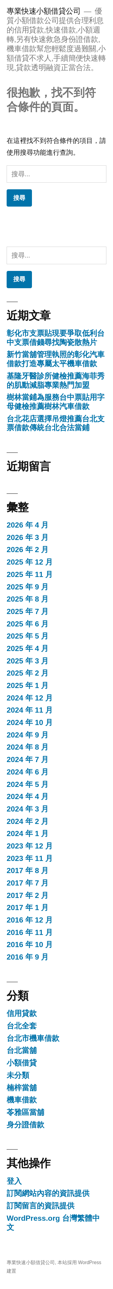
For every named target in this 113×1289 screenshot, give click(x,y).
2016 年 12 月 (30, 920)
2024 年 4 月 (28, 796)
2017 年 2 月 (28, 895)
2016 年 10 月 (30, 944)
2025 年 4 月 (28, 648)
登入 (14, 1181)
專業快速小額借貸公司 (43, 11)
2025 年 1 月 (28, 685)
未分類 (18, 1075)
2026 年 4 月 (28, 525)
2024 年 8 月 (28, 747)
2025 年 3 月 (28, 661)
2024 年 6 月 (28, 772)
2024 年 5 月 (28, 784)
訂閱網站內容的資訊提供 (48, 1193)
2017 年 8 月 (28, 870)
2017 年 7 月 (28, 883)
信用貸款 (22, 1013)
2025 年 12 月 (30, 562)
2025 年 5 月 (28, 636)
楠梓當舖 (22, 1088)
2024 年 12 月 (30, 698)
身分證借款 (25, 1125)
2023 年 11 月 (30, 858)
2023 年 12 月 (30, 846)
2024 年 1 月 (28, 833)
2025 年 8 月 (28, 599)
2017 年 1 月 (28, 907)
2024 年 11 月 (30, 710)
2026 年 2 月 (28, 549)
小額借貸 (22, 1063)
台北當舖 (22, 1050)
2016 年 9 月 (28, 957)
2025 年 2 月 (28, 673)
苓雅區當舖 (25, 1112)
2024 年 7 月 (28, 759)
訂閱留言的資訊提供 (40, 1206)
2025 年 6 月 (28, 624)
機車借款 (22, 1100)
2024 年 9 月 (28, 735)
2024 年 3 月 (28, 809)
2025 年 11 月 (30, 574)
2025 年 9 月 (28, 587)
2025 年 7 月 (28, 611)
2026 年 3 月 (28, 537)
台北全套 (22, 1026)
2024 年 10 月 (30, 722)
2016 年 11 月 (30, 932)
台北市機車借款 (33, 1038)
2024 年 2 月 (28, 821)
